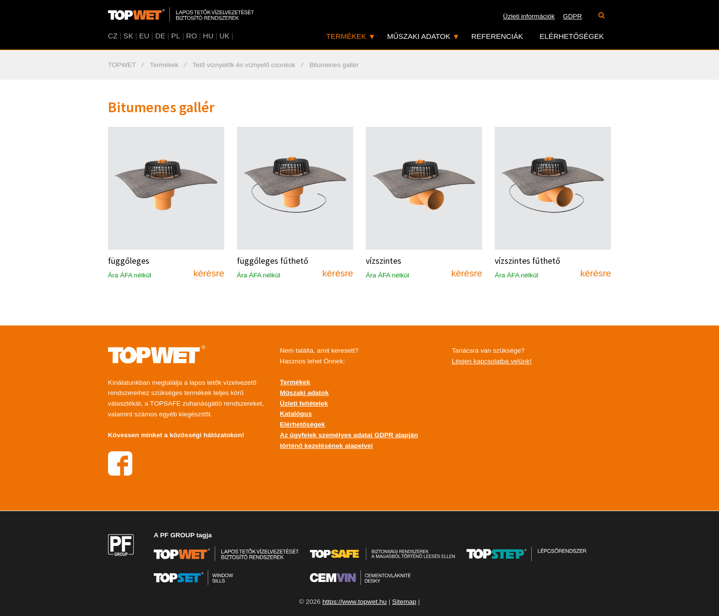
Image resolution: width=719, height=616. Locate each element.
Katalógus (296, 413)
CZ (113, 36)
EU (144, 36)
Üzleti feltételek (304, 403)
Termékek (346, 36)
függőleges (128, 261)
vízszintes (383, 261)
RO (191, 36)
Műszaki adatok (418, 36)
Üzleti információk (529, 16)
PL (175, 36)
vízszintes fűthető (527, 261)
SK (128, 36)
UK (224, 36)
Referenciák (497, 36)
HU (208, 36)
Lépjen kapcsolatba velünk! (492, 361)
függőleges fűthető (272, 261)
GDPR (572, 16)
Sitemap (404, 601)
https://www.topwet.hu (355, 601)
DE (160, 36)
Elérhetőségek (571, 36)
